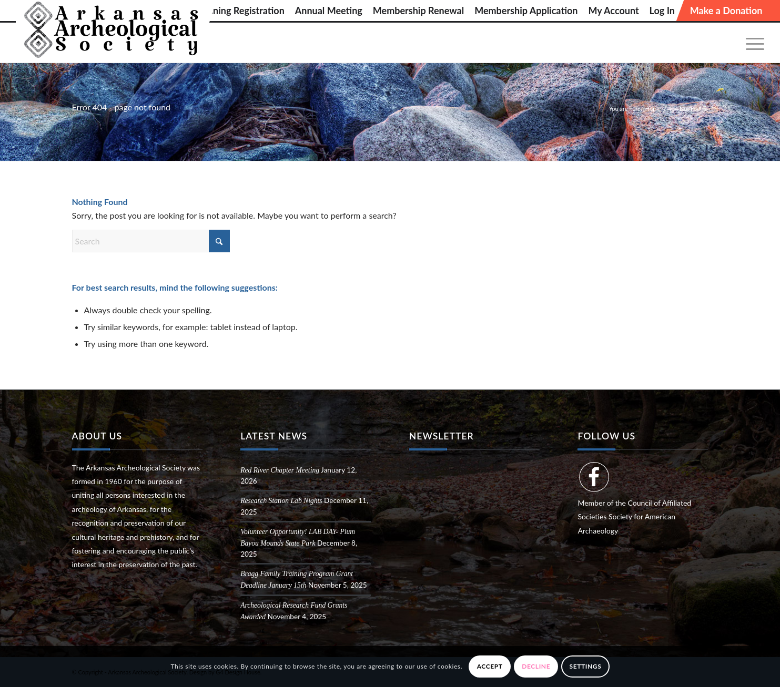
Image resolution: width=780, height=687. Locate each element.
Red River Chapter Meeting (279, 470)
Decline (536, 666)
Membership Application (526, 10)
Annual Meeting (328, 10)
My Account (613, 10)
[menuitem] (241, 10)
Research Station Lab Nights (281, 501)
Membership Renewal (418, 10)
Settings (586, 666)
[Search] (151, 241)
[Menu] (751, 43)
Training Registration (241, 10)
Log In (662, 10)
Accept (490, 666)
